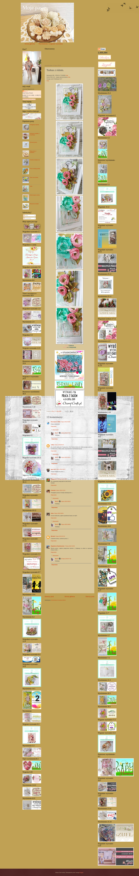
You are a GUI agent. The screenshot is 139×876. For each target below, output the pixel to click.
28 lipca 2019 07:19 (66, 558)
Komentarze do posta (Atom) (58, 600)
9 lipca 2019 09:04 (58, 513)
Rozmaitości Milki (55, 421)
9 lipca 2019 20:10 (60, 536)
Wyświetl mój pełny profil (29, 99)
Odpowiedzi (56, 429)
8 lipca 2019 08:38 (65, 421)
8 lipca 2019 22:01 (60, 490)
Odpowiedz (53, 426)
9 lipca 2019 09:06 (65, 524)
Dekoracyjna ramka (35, 195)
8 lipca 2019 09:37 (59, 444)
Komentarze (27, 218)
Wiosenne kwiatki (34, 203)
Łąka (31, 186)
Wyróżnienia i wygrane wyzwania (51, 44)
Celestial (53, 490)
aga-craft (53, 469)
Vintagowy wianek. (34, 124)
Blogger (81, 872)
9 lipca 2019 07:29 (65, 433)
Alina (52, 513)
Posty (25, 215)
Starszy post (90, 596)
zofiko (52, 444)
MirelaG (53, 536)
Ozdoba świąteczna (35, 159)
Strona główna (30, 44)
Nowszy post (49, 596)
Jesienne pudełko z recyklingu (35, 134)
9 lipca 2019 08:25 (65, 457)
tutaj (67, 75)
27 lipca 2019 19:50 (70, 546)
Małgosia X (54, 479)
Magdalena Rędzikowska (57, 546)
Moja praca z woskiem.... (33, 151)
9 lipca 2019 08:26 (65, 501)
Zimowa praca (33, 142)
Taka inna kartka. (34, 177)
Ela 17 (56, 433)
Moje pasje (34, 8)
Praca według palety (35, 168)
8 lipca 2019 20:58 (62, 479)
